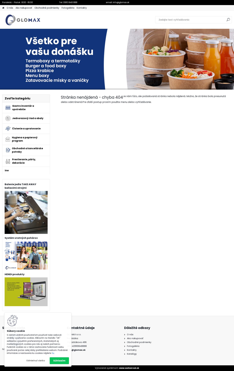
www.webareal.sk (129, 368)
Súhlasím (59, 360)
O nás (10, 7)
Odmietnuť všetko (35, 360)
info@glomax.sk (76, 349)
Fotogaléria (68, 7)
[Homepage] (3, 8)
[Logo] (22, 19)
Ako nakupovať (24, 7)
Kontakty (82, 7)
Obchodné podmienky (46, 7)
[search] (228, 21)
